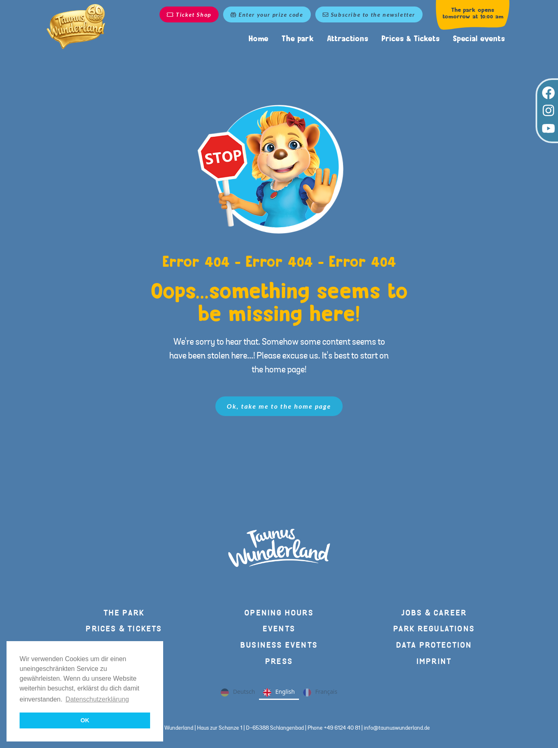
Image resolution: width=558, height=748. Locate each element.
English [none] (279, 692)
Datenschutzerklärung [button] (97, 699)
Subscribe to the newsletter (369, 14)
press (279, 661)
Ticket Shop (189, 14)
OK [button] (84, 720)
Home (258, 39)
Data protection (434, 645)
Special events (479, 39)
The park (297, 39)
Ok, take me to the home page (279, 406)
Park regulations (434, 629)
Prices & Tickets (410, 39)
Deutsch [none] (238, 692)
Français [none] (320, 692)
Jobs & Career (434, 613)
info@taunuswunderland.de (397, 728)
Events (279, 629)
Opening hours (279, 613)
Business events (279, 645)
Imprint (434, 661)
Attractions (347, 39)
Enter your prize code (266, 14)
